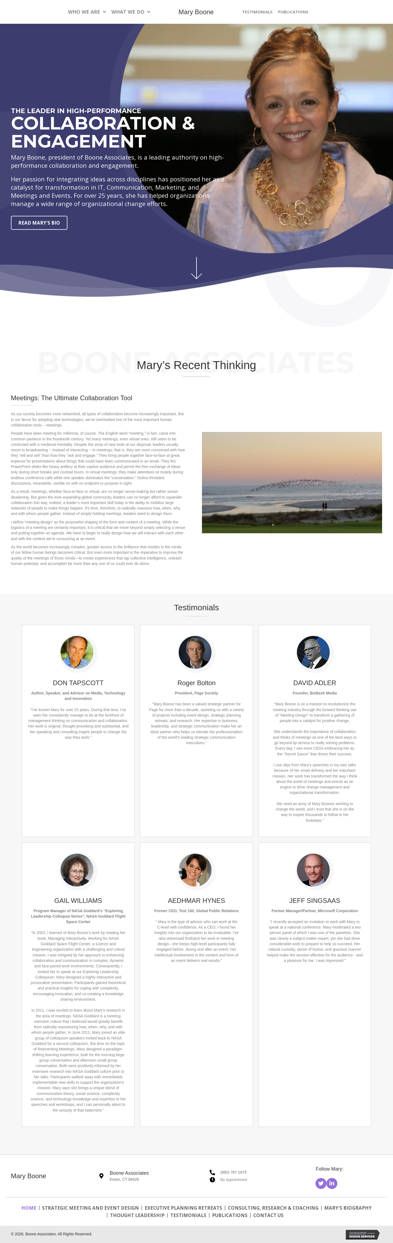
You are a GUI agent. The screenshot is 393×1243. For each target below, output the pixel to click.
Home (28, 1208)
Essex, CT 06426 (124, 1179)
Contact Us (268, 1215)
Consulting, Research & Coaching (273, 1208)
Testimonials (188, 1215)
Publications (230, 1215)
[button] (320, 1183)
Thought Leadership (137, 1215)
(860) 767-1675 (234, 1172)
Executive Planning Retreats (183, 1208)
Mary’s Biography (348, 1208)
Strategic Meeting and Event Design (90, 1208)
